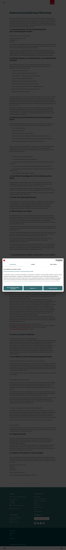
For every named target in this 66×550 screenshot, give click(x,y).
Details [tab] (33, 264)
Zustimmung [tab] (13, 264)
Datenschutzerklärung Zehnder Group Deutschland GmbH (18, 271)
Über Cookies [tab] (53, 264)
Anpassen (33, 288)
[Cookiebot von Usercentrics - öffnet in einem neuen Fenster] (57, 260)
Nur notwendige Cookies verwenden (13, 288)
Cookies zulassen (53, 288)
